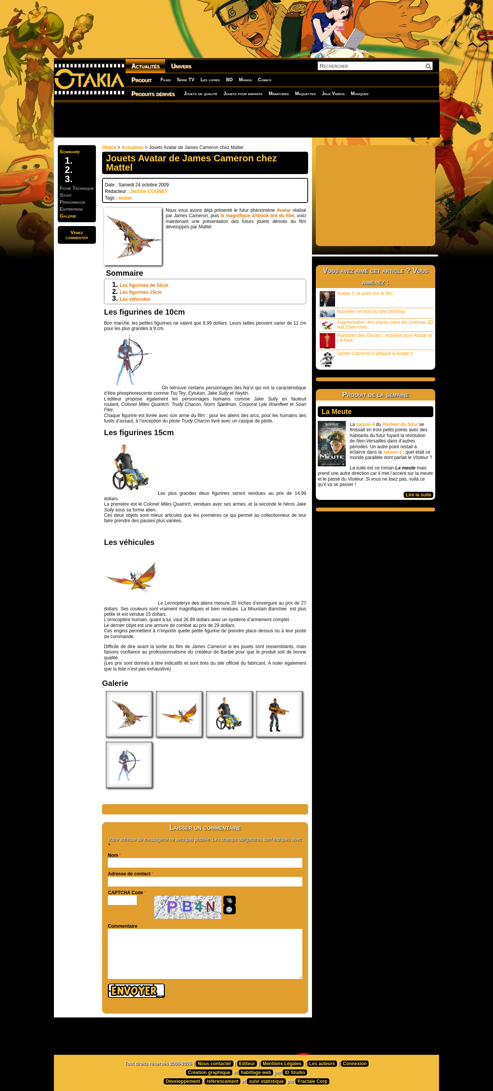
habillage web (256, 1072)
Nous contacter (214, 1063)
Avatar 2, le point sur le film (356, 299)
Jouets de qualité (200, 93)
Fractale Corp (312, 1081)
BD (229, 79)
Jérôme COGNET (148, 191)
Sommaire (70, 151)
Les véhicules (135, 299)
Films (166, 79)
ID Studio (295, 1072)
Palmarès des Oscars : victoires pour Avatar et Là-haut (376, 341)
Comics (265, 79)
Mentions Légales (282, 1063)
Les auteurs (322, 1063)
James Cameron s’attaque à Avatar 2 (366, 359)
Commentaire (123, 926)
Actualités (145, 66)
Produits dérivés (153, 93)
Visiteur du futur (400, 424)
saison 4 (365, 424)
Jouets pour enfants (242, 93)
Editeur (247, 1063)
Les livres (210, 79)
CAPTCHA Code (125, 892)
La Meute (337, 412)
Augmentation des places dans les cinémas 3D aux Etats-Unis (376, 325)
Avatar (284, 210)
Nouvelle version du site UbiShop (362, 313)
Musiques (360, 93)
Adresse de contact (129, 873)
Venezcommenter (76, 235)
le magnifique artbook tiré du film (257, 215)
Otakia (109, 147)
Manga (245, 79)
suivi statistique (266, 1081)
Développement (183, 1081)
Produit (141, 80)
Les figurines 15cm (141, 292)
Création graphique (209, 1072)
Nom (113, 855)
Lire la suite (418, 495)
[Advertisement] (246, 119)
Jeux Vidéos (333, 93)
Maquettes (305, 93)
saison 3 (392, 452)
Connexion (355, 1063)
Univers (181, 66)
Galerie (68, 215)
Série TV (185, 79)
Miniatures (278, 93)
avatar (125, 198)
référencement (222, 1081)
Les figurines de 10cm (144, 285)
